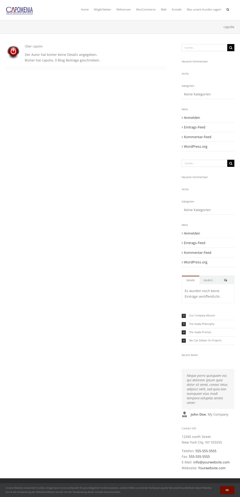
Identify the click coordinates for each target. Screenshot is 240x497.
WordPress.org (195, 146)
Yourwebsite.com (212, 468)
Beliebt (191, 280)
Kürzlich (208, 280)
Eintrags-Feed (194, 127)
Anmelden (192, 117)
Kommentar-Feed (197, 137)
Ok (227, 490)
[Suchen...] (204, 47)
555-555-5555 (205, 451)
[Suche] (230, 47)
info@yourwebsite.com (211, 462)
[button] (227, 9)
